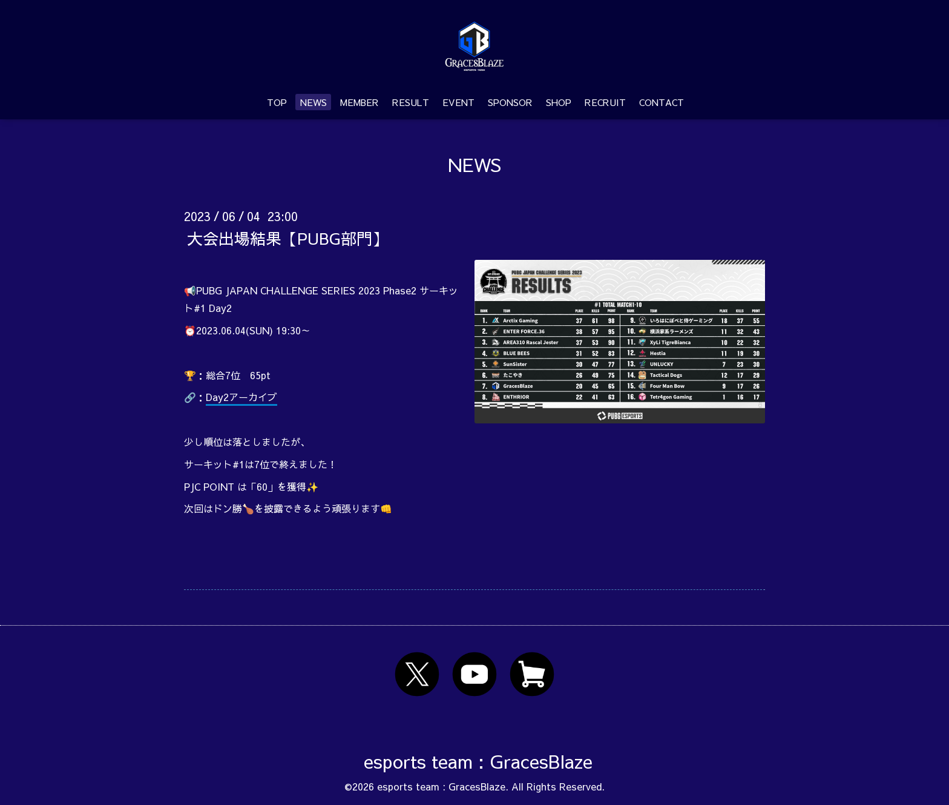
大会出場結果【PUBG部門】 (287, 237)
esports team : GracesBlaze (478, 761)
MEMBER (359, 102)
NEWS (313, 102)
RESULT (410, 102)
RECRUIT (605, 102)
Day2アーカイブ (241, 396)
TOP (277, 102)
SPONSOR (510, 102)
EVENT (458, 102)
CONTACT (661, 102)
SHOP (558, 102)
